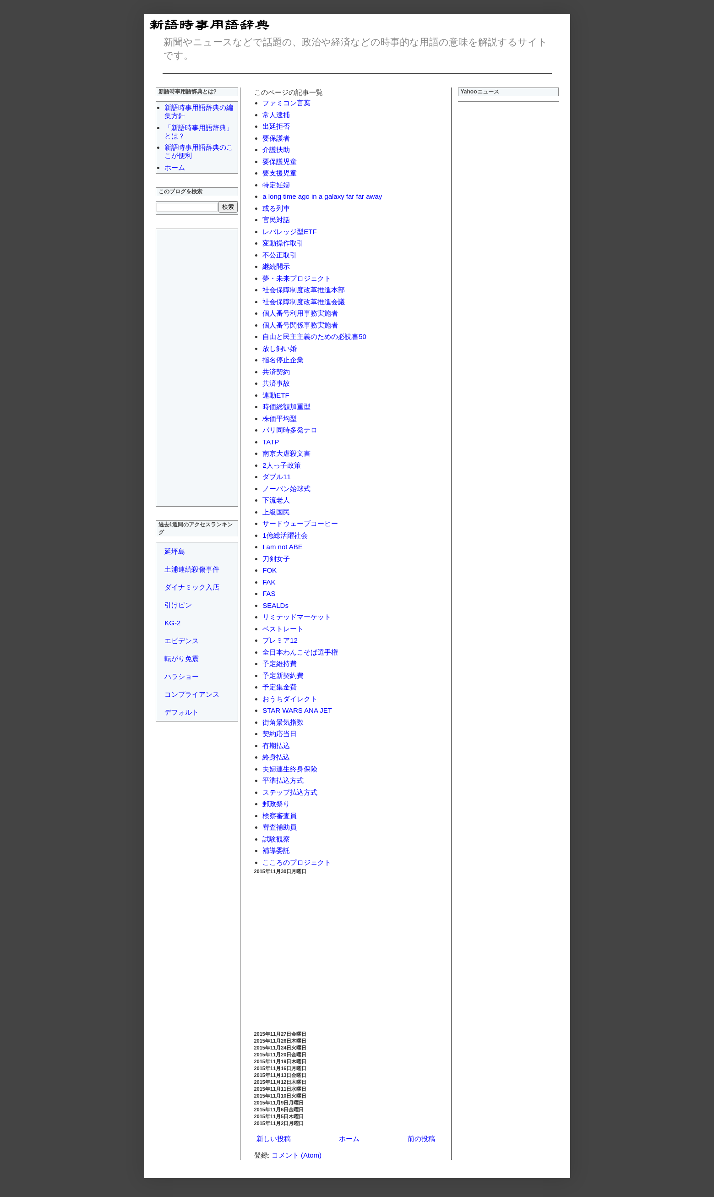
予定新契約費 (283, 675)
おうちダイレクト (289, 699)
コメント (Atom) (297, 1155)
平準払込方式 (283, 780)
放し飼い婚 (279, 348)
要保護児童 (279, 161)
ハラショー (181, 676)
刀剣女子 (276, 559)
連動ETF (275, 395)
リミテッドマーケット (296, 617)
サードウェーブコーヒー (300, 523)
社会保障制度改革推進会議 (303, 302)
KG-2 (172, 623)
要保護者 (276, 138)
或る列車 (276, 208)
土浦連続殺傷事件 (191, 569)
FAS (268, 593)
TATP (270, 442)
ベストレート (283, 629)
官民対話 (276, 220)
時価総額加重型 (286, 406)
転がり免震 (181, 658)
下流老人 (276, 500)
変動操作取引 (283, 243)
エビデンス (181, 641)
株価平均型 (279, 418)
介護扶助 (276, 149)
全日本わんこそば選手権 (300, 652)
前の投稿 (421, 1138)
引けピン (178, 605)
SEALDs (275, 605)
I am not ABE (282, 547)
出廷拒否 (276, 126)
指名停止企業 (283, 360)
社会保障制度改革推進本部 (303, 290)
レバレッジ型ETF (289, 231)
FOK (269, 570)
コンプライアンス (191, 694)
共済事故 (276, 383)
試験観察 (276, 839)
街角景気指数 (283, 722)
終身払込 (276, 757)
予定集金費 (279, 687)
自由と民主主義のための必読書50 (314, 336)
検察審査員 (279, 816)
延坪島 (174, 551)
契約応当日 (279, 734)
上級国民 (276, 512)
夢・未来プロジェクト (296, 278)
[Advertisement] (346, 953)
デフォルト (181, 712)
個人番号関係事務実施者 (300, 325)
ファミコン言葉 (286, 103)
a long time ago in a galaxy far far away (322, 196)
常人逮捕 (276, 115)
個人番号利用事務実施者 (300, 313)
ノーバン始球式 (286, 488)
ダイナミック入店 (191, 587)
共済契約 (276, 372)
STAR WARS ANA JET (297, 710)
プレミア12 (280, 640)
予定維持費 (279, 663)
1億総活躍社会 (284, 535)
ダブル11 (276, 477)
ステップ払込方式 (289, 792)
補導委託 (276, 850)
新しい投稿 (273, 1138)
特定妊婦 (276, 185)
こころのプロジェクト (296, 862)
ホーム (349, 1138)
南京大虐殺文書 (286, 453)
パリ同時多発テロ (289, 430)
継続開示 (276, 266)
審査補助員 (279, 827)
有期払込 (276, 745)
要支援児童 (279, 173)
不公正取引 (279, 255)
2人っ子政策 (281, 465)
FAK (268, 582)
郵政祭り (276, 804)
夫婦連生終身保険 (289, 769)
